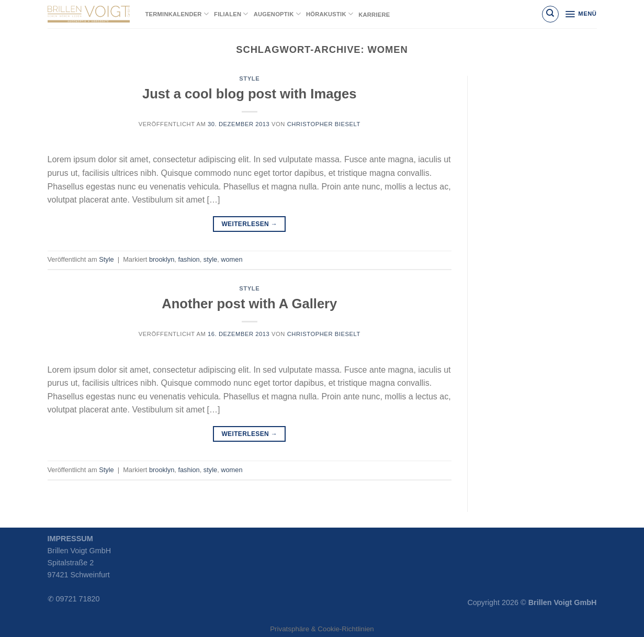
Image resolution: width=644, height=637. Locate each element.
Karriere (374, 15)
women (231, 259)
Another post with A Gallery (249, 303)
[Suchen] (550, 14)
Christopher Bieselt (323, 124)
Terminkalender (177, 14)
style (210, 259)
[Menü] (580, 14)
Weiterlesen (249, 224)
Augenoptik (277, 14)
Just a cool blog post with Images (249, 93)
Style (249, 78)
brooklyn (161, 259)
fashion (188, 259)
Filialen (231, 14)
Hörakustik (329, 14)
